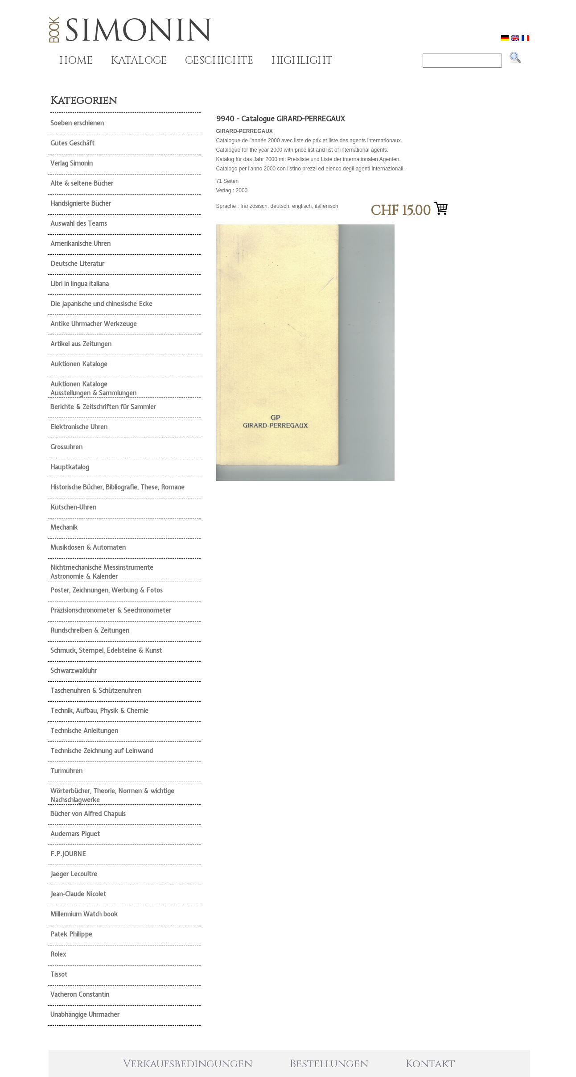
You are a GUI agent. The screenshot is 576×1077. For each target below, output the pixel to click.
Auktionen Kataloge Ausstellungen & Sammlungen (93, 388)
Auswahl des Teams (78, 224)
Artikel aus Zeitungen (80, 344)
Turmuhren (66, 771)
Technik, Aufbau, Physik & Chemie (99, 711)
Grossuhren (66, 447)
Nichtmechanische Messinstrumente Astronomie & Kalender (101, 571)
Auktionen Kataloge (78, 364)
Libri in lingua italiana (79, 284)
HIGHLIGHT (302, 61)
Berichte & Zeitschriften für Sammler (103, 407)
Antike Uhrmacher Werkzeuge (93, 324)
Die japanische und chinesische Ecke (101, 304)
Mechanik (64, 527)
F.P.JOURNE (68, 854)
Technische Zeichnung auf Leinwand (101, 751)
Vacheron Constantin (79, 994)
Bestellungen (329, 1064)
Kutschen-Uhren (73, 507)
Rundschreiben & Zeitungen (89, 630)
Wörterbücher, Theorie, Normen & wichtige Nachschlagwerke (112, 795)
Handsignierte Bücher (80, 203)
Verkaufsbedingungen (187, 1064)
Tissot (58, 974)
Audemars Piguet (75, 834)
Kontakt (430, 1064)
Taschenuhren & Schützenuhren (95, 691)
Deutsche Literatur (77, 264)
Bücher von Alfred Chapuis (88, 814)
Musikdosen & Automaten (88, 547)
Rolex (58, 954)
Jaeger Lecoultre (73, 874)
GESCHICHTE (219, 61)
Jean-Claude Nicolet (78, 894)
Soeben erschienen (77, 123)
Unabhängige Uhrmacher (84, 1015)
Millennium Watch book (84, 914)
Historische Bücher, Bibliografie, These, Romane (117, 487)
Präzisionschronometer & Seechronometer (110, 610)
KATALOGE (139, 61)
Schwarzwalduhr (73, 671)
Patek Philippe (71, 934)
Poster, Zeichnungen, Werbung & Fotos (106, 590)
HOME (76, 61)
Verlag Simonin (71, 163)
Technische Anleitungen (84, 731)
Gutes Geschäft (72, 143)
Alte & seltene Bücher (81, 183)
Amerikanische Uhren (80, 244)
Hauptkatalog (69, 467)
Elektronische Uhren (78, 427)
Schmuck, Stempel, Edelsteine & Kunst (106, 650)
